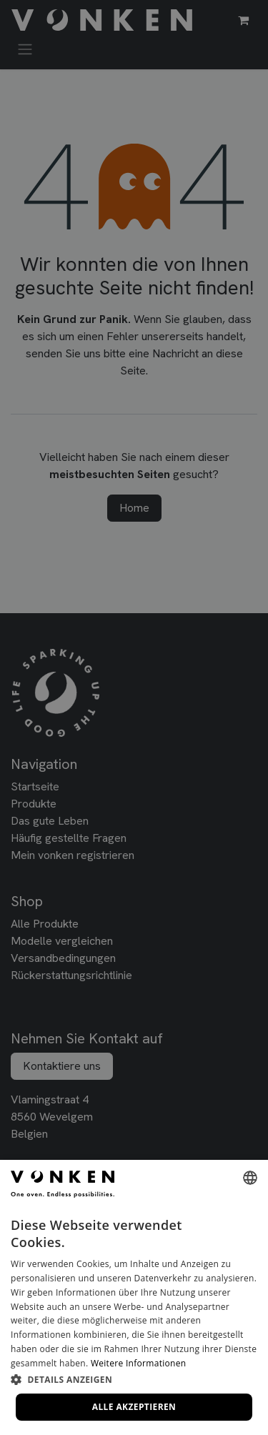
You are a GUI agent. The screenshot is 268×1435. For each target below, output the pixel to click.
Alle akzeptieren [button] (134, 1407)
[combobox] (250, 1178)
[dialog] (134, 1297)
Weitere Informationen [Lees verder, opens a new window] (139, 1363)
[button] (134, 1379)
